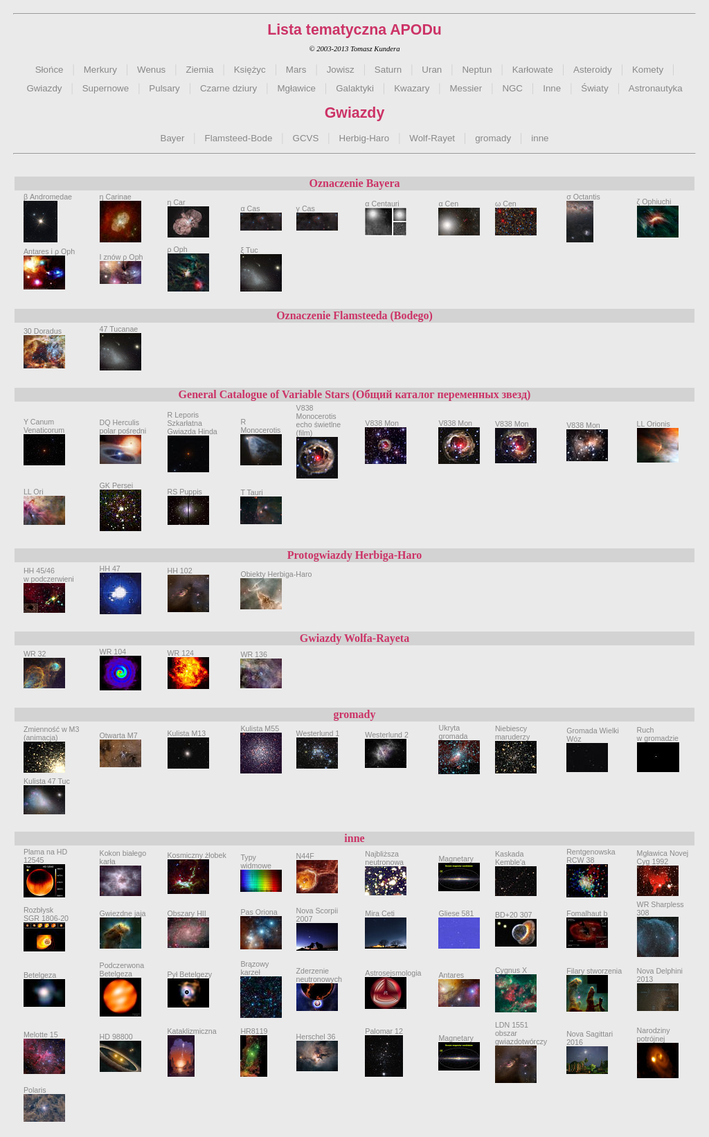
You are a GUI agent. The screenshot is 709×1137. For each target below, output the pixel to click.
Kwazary (411, 88)
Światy (594, 88)
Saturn (388, 69)
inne (539, 138)
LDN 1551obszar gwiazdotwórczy (521, 1043)
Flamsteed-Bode (239, 138)
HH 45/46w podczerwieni (49, 583)
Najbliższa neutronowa (385, 866)
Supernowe (105, 88)
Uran (432, 69)
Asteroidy (592, 69)
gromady (493, 138)
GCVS (306, 138)
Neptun (477, 69)
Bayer (173, 138)
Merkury (100, 69)
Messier (466, 88)
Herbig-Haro (364, 138)
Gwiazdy (44, 88)
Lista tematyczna (326, 29)
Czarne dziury (228, 88)
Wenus (151, 69)
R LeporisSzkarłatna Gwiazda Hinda (192, 433)
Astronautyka (656, 88)
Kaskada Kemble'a (516, 866)
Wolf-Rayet (432, 138)
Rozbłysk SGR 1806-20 (46, 922)
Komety (647, 69)
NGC (512, 88)
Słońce (49, 69)
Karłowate (532, 69)
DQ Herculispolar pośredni (123, 434)
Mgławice (296, 88)
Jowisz (340, 69)
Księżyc (250, 69)
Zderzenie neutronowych (319, 983)
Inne (552, 88)
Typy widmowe (261, 867)
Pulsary (164, 88)
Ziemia (200, 69)
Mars (296, 69)
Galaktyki (355, 88)
